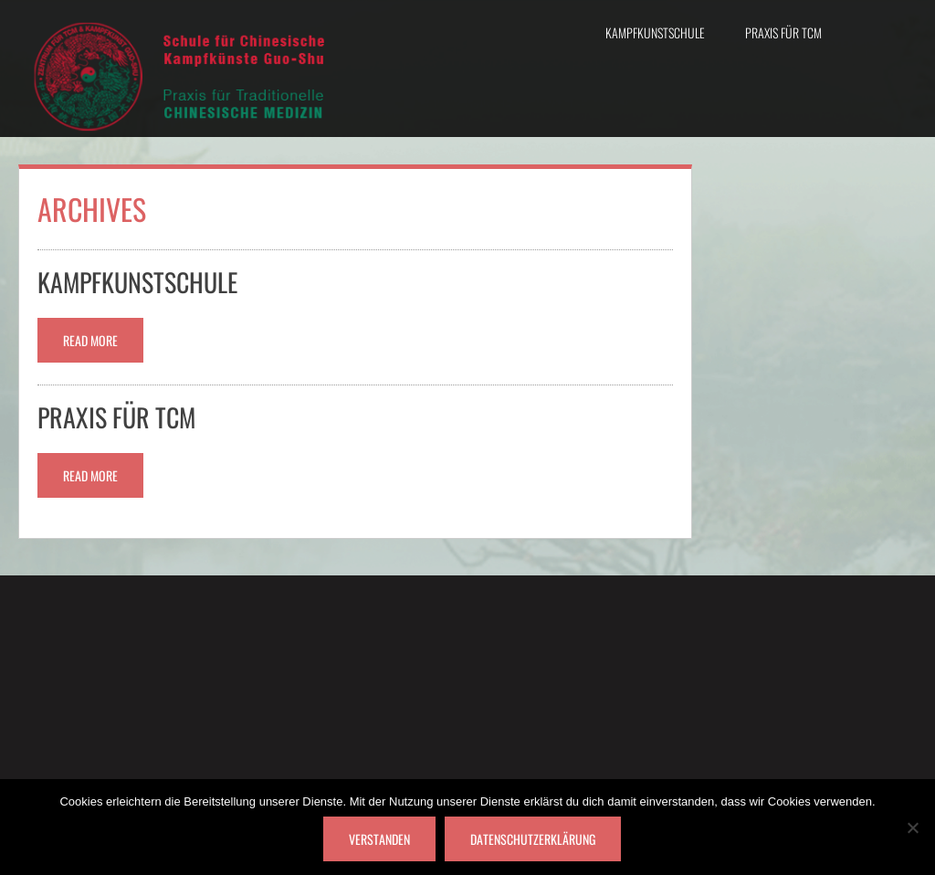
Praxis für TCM (783, 32)
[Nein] (912, 827)
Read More (90, 340)
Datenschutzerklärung (532, 839)
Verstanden (379, 839)
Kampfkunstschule (655, 32)
